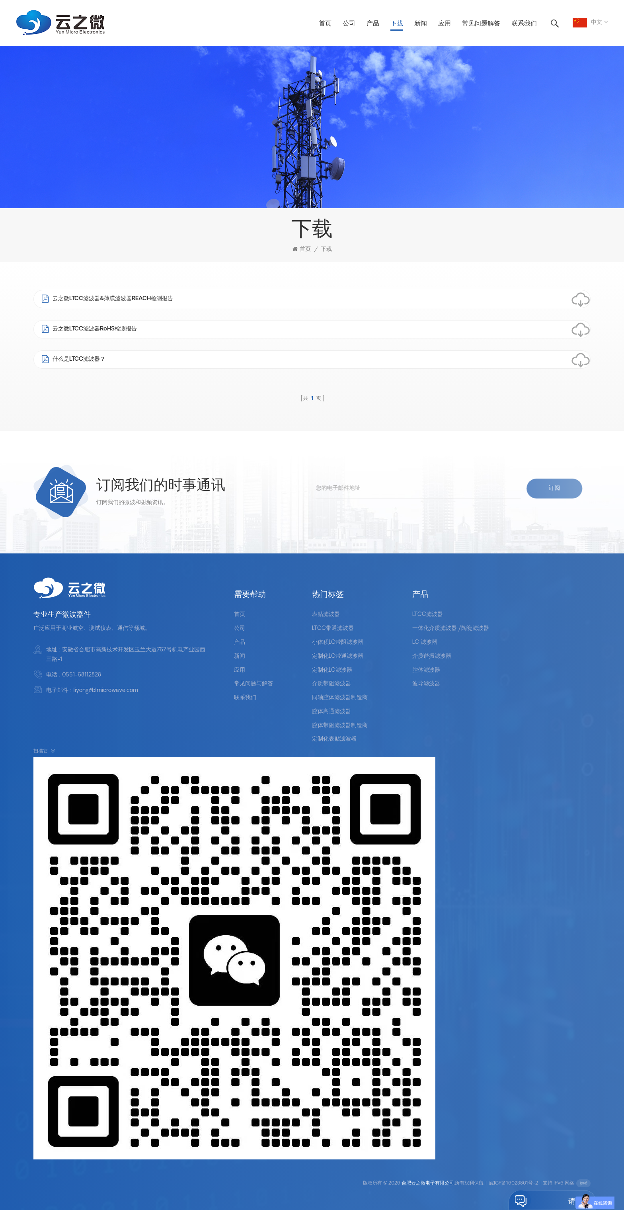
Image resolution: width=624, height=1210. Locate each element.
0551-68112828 (81, 675)
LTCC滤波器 (427, 615)
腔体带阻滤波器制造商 (340, 726)
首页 (325, 24)
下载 (396, 24)
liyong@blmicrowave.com (105, 691)
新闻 (420, 24)
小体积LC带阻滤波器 (337, 642)
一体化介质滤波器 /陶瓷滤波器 (450, 628)
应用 (444, 24)
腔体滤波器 (426, 670)
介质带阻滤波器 (331, 684)
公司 (349, 24)
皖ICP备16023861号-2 (513, 1183)
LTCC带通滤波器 (333, 628)
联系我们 (524, 24)
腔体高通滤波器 (331, 712)
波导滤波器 (426, 684)
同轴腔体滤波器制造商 (340, 698)
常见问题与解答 (253, 684)
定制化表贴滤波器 (334, 739)
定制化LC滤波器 (332, 670)
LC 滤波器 (424, 642)
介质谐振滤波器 (431, 656)
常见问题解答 (481, 24)
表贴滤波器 (326, 615)
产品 (373, 24)
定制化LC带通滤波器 (337, 656)
